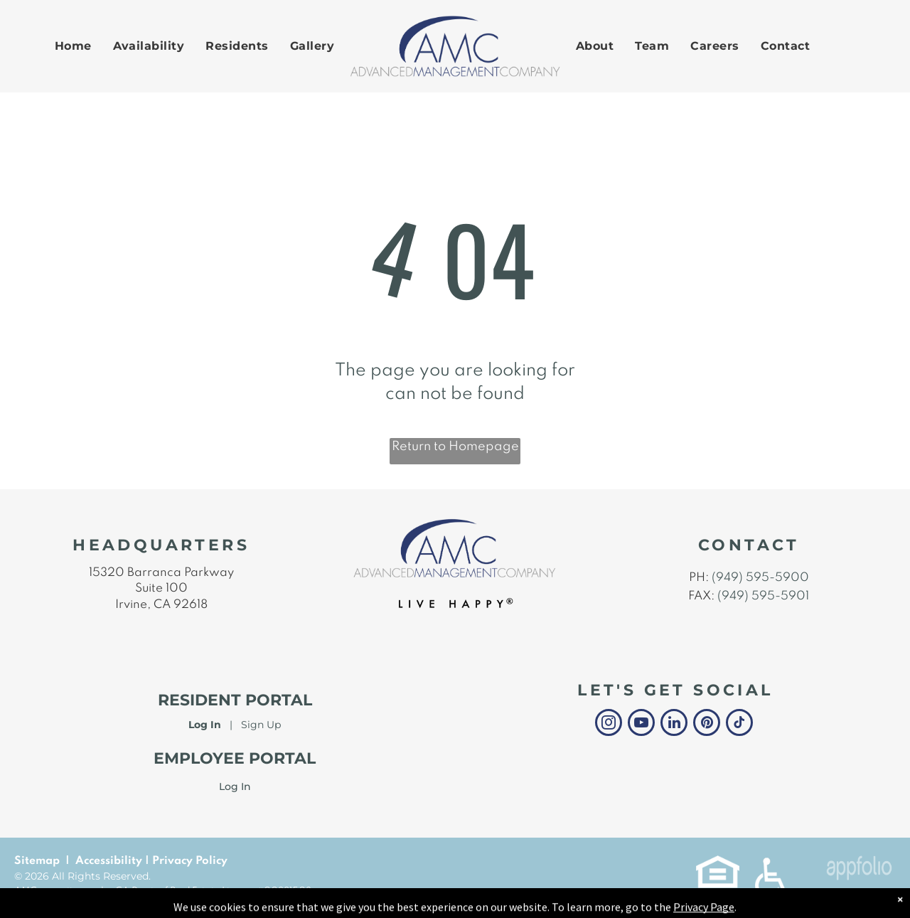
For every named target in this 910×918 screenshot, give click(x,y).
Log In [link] (235, 786)
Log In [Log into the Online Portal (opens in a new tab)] (204, 724)
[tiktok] (739, 724)
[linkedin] (673, 724)
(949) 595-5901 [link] (763, 596)
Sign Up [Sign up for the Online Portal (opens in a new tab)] (261, 724)
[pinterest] (706, 724)
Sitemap (37, 861)
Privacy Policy (190, 861)
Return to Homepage (455, 446)
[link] (717, 862)
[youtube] (641, 724)
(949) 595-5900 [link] (760, 578)
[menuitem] (73, 46)
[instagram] (608, 724)
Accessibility (108, 861)
